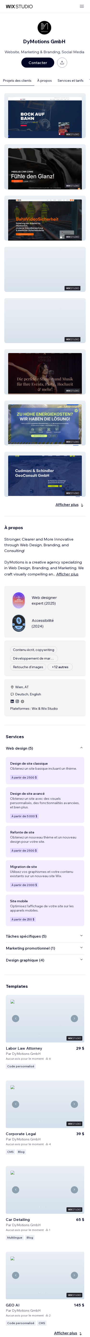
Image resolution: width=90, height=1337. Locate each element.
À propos (44, 80)
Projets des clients (17, 80)
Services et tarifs (71, 80)
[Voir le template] (45, 1032)
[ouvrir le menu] (82, 6)
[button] (45, 115)
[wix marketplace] (19, 6)
